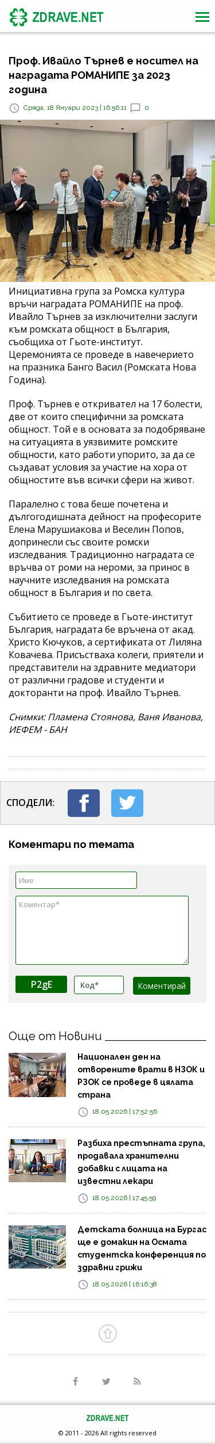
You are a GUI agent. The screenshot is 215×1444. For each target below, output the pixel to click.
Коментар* (102, 930)
